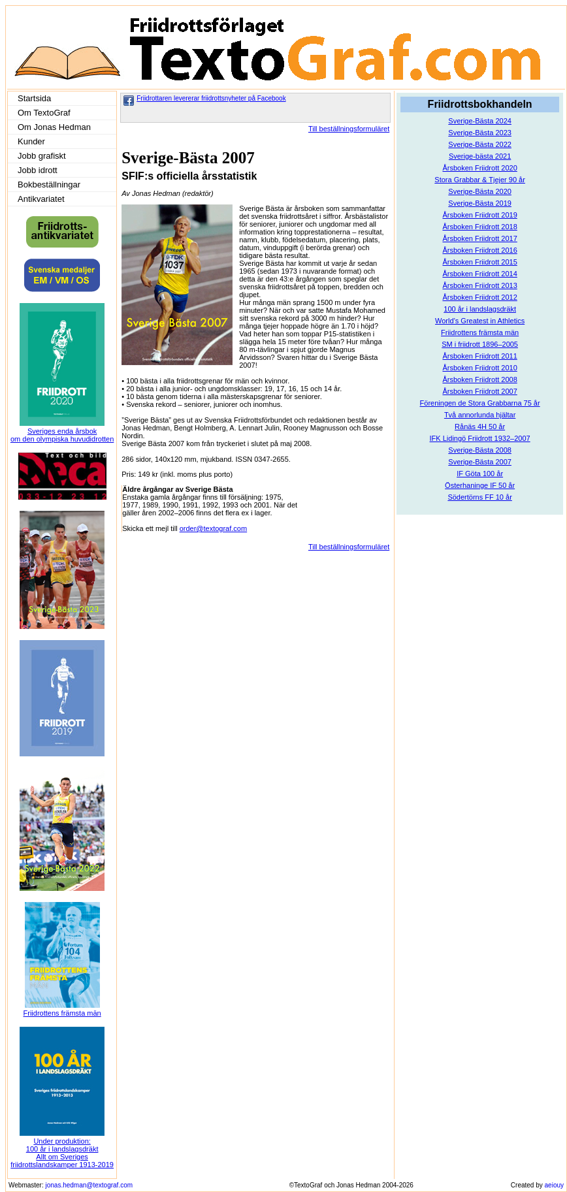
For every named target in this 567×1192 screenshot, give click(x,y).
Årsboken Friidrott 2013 (479, 285)
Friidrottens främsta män (480, 332)
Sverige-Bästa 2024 (479, 121)
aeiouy (554, 1185)
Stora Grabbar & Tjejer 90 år (479, 180)
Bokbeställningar (49, 184)
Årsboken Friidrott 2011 (479, 356)
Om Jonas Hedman (54, 127)
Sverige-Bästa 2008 (479, 450)
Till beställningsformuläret (348, 129)
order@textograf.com (214, 528)
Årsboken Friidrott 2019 (479, 215)
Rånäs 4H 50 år (480, 426)
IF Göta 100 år (480, 473)
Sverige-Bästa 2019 (479, 203)
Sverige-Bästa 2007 (479, 462)
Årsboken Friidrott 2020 (479, 168)
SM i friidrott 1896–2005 (480, 344)
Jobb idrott (37, 170)
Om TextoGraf (44, 113)
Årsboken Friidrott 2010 (479, 368)
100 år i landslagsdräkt (480, 309)
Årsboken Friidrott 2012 (479, 297)
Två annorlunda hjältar (479, 415)
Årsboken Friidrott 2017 (479, 238)
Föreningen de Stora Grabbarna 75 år (480, 403)
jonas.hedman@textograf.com (89, 1185)
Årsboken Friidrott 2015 (479, 262)
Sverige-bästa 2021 (480, 156)
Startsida (34, 98)
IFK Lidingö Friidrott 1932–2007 (480, 438)
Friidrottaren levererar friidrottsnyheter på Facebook (211, 98)
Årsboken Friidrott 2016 (479, 250)
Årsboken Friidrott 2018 (479, 227)
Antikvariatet (41, 199)
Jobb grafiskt (42, 156)
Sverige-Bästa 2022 (479, 144)
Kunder (31, 141)
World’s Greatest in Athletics (480, 321)
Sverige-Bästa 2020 (479, 191)
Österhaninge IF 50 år (480, 485)
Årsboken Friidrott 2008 (479, 379)
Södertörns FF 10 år (479, 497)
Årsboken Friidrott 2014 (479, 274)
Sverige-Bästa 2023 (479, 133)
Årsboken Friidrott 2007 (479, 391)
